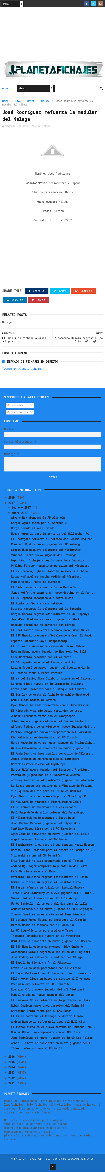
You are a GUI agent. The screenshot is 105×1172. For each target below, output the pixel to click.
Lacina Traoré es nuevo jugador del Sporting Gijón (50, 668)
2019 (12, 498)
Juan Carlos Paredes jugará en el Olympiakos (45, 823)
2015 (12, 1062)
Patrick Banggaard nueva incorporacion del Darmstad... (53, 732)
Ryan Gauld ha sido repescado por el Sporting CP (48, 797)
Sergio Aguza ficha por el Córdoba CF (39, 523)
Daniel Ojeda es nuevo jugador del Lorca (42, 995)
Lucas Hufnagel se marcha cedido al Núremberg (46, 577)
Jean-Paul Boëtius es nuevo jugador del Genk (45, 620)
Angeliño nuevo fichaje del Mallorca (39, 839)
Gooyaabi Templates (81, 1159)
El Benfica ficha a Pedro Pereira (36, 673)
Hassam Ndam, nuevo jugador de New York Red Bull (48, 652)
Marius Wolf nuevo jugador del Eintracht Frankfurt (50, 770)
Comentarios (17, 412)
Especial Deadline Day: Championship (39, 641)
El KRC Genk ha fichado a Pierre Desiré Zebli (46, 802)
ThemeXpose (34, 1159)
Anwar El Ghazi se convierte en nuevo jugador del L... (53, 1043)
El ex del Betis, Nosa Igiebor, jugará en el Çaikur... (53, 678)
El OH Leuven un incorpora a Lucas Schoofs (44, 807)
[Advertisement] (53, 35)
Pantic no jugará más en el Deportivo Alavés (45, 775)
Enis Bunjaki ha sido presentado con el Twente (47, 861)
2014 (12, 1067)
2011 (12, 1084)
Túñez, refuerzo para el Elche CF (36, 1049)
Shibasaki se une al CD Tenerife (35, 855)
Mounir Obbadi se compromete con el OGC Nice (45, 1032)
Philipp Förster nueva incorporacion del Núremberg (50, 566)
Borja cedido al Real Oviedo (32, 528)
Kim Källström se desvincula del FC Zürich (44, 738)
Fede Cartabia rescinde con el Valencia (41, 657)
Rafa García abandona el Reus (33, 872)
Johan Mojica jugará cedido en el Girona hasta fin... (52, 722)
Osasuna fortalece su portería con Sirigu (43, 625)
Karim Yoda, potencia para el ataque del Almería (48, 689)
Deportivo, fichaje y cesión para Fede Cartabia (47, 561)
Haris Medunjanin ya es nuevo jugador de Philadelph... (53, 743)
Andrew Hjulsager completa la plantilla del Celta (49, 866)
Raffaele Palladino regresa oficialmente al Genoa (49, 877)
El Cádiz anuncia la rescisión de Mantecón (43, 587)
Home (5, 88)
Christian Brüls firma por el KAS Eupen (41, 1011)
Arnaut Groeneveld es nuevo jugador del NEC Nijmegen (52, 909)
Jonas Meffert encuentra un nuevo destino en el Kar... (53, 593)
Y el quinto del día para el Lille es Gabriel (46, 791)
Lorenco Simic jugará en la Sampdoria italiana (47, 684)
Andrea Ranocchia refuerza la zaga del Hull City (48, 1022)
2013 (12, 1073)
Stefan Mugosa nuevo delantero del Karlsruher (46, 550)
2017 (12, 503)
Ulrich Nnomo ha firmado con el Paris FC (42, 925)
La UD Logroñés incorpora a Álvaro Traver (43, 931)
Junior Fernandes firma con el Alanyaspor (43, 716)
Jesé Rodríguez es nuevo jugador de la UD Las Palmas (52, 1038)
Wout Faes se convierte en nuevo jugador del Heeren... (53, 941)
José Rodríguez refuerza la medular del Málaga (46, 957)
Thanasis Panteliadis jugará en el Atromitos (45, 936)
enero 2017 (20, 513)
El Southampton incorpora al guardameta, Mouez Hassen (52, 845)
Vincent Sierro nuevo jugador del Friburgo (43, 555)
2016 (12, 1057)
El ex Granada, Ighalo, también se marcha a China (49, 571)
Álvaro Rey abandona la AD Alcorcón (38, 518)
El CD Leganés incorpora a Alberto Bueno (42, 598)
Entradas (15, 405)
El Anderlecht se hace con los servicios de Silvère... (53, 754)
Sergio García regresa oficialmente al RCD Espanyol (51, 614)
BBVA (18, 101)
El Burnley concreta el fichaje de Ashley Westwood (50, 695)
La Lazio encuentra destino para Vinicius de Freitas (51, 786)
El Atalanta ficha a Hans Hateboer (37, 603)
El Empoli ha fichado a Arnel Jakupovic (41, 963)
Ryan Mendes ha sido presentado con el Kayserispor (50, 705)
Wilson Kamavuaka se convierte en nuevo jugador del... (53, 748)
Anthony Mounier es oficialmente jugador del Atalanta (52, 780)
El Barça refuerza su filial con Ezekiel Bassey (47, 888)
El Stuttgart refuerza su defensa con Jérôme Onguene (51, 539)
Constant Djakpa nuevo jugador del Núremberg (45, 545)
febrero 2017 (22, 508)
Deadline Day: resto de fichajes (36, 582)
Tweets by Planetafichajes (22, 369)
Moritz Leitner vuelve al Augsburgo (38, 764)
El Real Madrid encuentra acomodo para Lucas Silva (50, 630)
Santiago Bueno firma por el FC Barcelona (43, 829)
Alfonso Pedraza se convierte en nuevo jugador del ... (53, 727)
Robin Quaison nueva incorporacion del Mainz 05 (47, 1006)
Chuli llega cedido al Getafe (33, 700)
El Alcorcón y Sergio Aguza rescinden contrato (46, 711)
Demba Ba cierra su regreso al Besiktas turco (46, 882)
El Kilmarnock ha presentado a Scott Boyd (43, 818)
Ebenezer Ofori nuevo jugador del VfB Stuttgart (47, 990)
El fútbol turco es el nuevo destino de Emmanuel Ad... (53, 1027)
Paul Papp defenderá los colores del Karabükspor (48, 813)
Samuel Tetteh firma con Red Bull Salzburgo (44, 899)
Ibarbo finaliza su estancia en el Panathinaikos (48, 915)
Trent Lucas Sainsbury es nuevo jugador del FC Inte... (53, 893)
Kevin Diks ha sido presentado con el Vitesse (46, 968)
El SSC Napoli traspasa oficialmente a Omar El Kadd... (53, 636)
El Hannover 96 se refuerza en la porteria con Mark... (53, 1000)
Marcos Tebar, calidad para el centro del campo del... (53, 850)
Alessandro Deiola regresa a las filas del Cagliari (50, 952)
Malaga (45, 101)
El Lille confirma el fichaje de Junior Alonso (47, 1016)
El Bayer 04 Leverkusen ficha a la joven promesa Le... (53, 974)
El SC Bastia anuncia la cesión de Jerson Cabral (48, 646)
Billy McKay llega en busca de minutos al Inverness (50, 979)
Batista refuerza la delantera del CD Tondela (46, 609)
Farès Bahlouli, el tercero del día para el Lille (49, 904)
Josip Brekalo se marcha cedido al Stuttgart (45, 759)
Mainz (30, 101)
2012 (12, 1078)
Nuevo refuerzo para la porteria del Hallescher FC (50, 534)
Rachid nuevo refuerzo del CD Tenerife (40, 984)
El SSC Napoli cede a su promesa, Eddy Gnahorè (47, 947)
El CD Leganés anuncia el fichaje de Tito (43, 663)
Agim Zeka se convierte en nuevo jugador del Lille (50, 834)
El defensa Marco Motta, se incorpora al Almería (48, 920)
